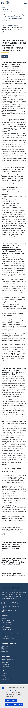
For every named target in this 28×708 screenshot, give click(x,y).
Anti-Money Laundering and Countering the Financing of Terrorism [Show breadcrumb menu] (13, 15)
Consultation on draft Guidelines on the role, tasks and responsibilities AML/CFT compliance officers (12, 23)
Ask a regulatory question (8, 624)
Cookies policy (5, 664)
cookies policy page (11, 690)
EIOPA (3, 674)
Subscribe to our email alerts (9, 637)
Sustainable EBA (9, 610)
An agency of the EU (9, 603)
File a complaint (5, 627)
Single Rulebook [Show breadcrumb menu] (7, 11)
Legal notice (4, 663)
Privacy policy (5, 661)
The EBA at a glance (7, 659)
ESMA (3, 675)
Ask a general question (7, 620)
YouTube (5, 651)
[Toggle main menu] (25, 2)
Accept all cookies (11, 700)
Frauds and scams (6, 666)
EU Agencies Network (9, 606)
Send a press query (6, 622)
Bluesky (5, 646)
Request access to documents (9, 626)
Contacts (3, 618)
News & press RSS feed (7, 639)
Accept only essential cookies (14, 704)
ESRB (2, 677)
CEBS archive (5, 679)
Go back (4, 56)
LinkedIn (5, 648)
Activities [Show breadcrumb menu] (5, 9)
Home (3, 7)
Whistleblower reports (7, 629)
